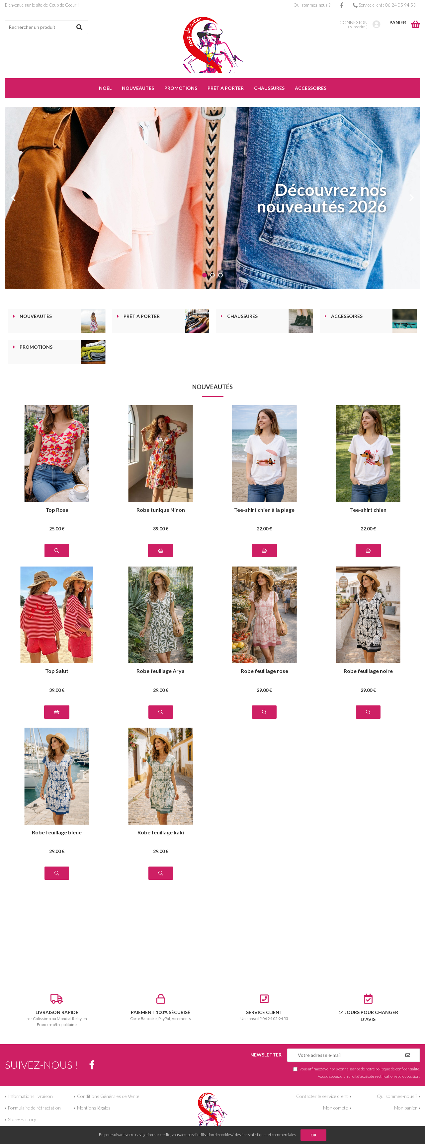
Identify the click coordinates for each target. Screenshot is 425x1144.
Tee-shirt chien (368, 510)
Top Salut (56, 671)
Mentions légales (94, 1108)
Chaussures (242, 316)
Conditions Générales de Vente (108, 1096)
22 (264, 528)
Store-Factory (22, 1119)
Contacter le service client (322, 1096)
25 (56, 528)
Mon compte (335, 1108)
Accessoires (347, 316)
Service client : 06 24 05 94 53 (384, 5)
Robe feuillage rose (264, 671)
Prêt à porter (142, 316)
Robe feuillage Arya (160, 671)
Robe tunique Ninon (160, 510)
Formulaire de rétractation (34, 1108)
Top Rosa (56, 510)
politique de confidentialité (397, 1068)
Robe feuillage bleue (57, 832)
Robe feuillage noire (368, 671)
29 (160, 690)
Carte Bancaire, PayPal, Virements (161, 1007)
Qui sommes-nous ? (312, 5)
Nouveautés (36, 316)
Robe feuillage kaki (160, 832)
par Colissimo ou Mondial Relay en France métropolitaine (57, 1010)
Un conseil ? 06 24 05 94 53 (264, 1007)
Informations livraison (30, 1096)
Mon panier (405, 1108)
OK (313, 1134)
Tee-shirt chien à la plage (264, 510)
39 (160, 528)
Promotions (36, 347)
